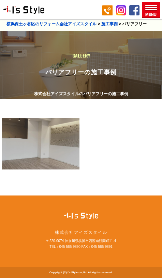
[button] (151, 9)
